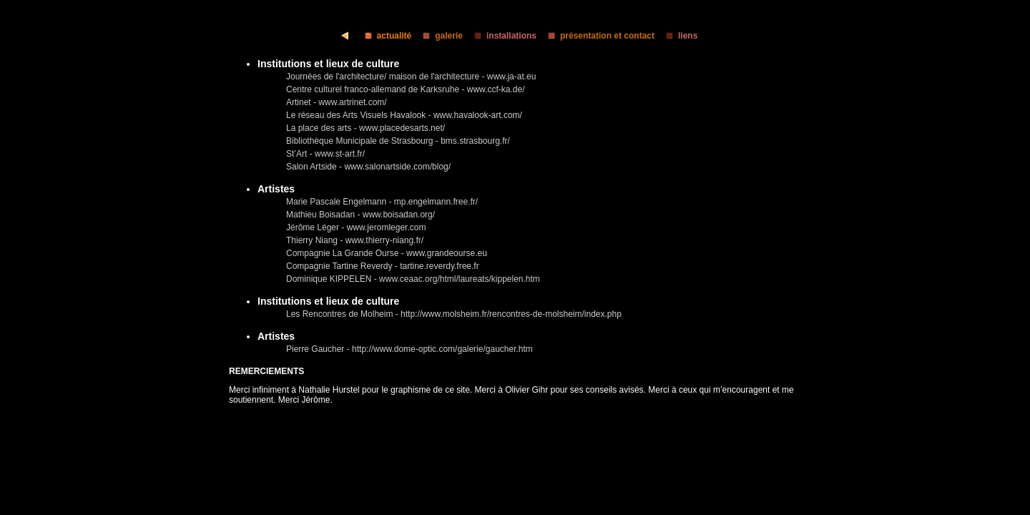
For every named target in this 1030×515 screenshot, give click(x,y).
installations (501, 36)
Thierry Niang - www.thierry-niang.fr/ (354, 240)
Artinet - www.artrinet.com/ (336, 102)
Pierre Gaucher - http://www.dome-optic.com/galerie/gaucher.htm (409, 349)
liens (677, 36)
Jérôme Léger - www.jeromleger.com (356, 227)
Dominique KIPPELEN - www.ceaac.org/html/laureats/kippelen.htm (413, 279)
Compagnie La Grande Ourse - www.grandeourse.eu (386, 253)
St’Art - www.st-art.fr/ (325, 154)
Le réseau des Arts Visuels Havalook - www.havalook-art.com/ (404, 115)
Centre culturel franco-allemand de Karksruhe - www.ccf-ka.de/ (405, 89)
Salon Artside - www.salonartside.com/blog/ (368, 167)
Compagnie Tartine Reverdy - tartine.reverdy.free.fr (382, 266)
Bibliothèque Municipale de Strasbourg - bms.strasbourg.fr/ (398, 141)
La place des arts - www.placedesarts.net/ (365, 128)
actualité (384, 36)
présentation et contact (596, 36)
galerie (438, 36)
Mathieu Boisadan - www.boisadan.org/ (360, 215)
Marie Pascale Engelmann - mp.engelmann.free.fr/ (382, 202)
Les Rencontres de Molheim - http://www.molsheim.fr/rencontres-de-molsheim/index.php (454, 314)
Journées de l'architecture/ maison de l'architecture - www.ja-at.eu (411, 77)
